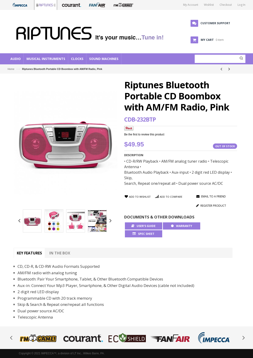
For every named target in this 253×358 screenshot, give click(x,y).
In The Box (59, 253)
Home (11, 69)
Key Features (29, 253)
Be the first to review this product (144, 134)
